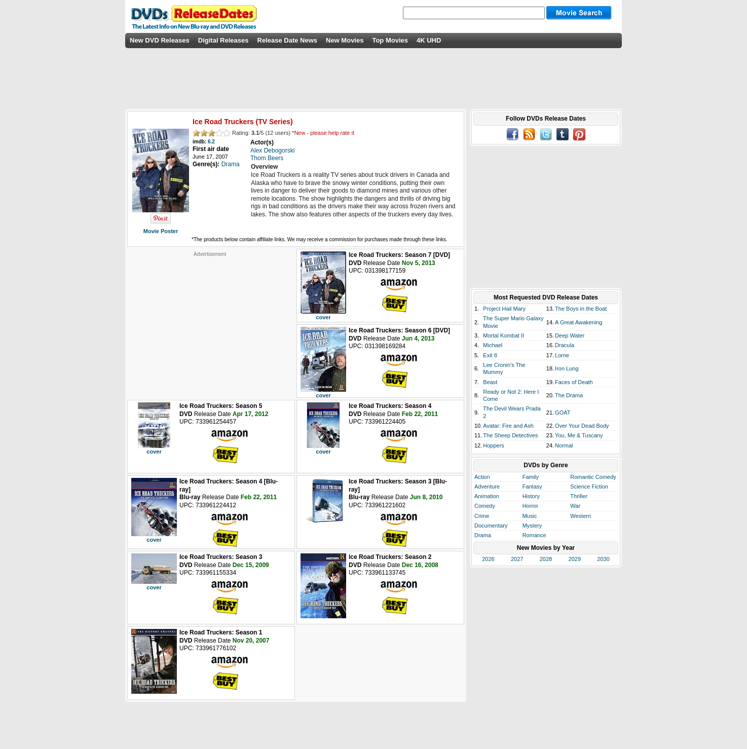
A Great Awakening (578, 322)
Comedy (484, 506)
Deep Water (569, 335)
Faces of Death (574, 382)
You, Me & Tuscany (579, 435)
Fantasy (532, 486)
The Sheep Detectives (510, 435)
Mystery (532, 525)
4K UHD (429, 40)
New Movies (344, 40)
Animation (486, 496)
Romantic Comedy (593, 477)
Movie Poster (160, 231)
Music (529, 516)
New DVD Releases (160, 40)
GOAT (562, 412)
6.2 (211, 141)
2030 (603, 559)
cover (323, 317)
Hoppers (493, 445)
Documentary (490, 525)
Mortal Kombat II (503, 335)
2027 (517, 559)
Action (482, 477)
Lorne (562, 355)
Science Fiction (589, 486)
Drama (482, 535)
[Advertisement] (210, 320)
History (531, 496)
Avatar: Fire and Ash (508, 426)
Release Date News (287, 40)
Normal (564, 445)
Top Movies (390, 40)
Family (530, 477)
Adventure (487, 486)
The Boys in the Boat (581, 309)
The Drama (569, 395)
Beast (490, 382)
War (575, 506)
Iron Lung (566, 368)
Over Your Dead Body (582, 426)
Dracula (564, 345)
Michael (492, 345)
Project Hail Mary (504, 309)
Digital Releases (223, 40)
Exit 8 (490, 355)
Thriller (578, 496)
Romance (534, 535)
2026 (488, 559)
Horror (530, 506)
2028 (546, 559)
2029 (575, 559)
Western (580, 516)
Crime (481, 516)
